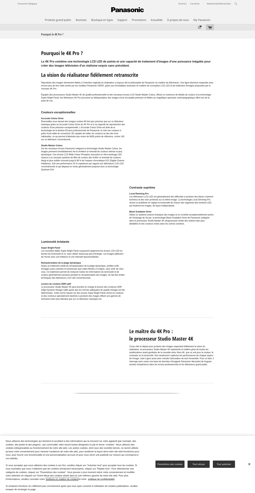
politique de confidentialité (101, 479)
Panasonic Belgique (27, 3)
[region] (127, 464)
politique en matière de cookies (62, 479)
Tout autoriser (224, 464)
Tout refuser (198, 464)
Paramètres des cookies (170, 464)
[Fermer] (249, 464)
